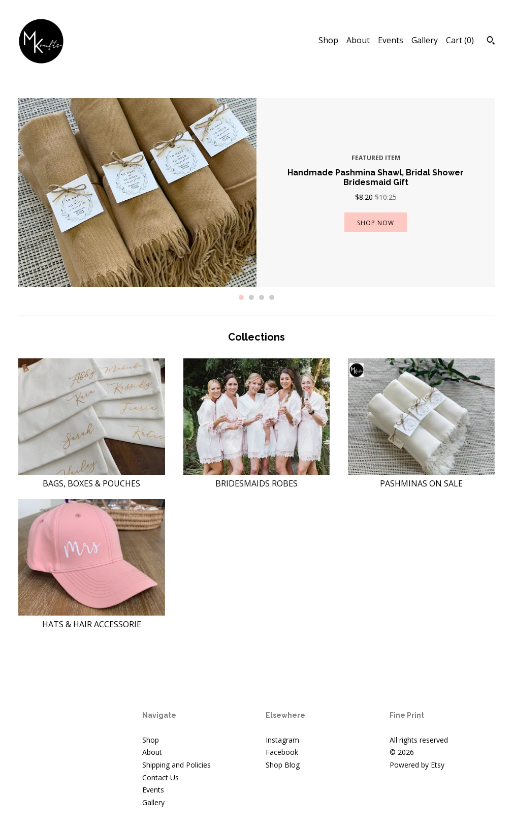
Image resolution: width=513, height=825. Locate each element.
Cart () (460, 40)
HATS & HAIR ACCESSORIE (91, 618)
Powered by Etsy (417, 765)
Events (390, 40)
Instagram (282, 740)
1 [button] (241, 297)
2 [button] (251, 297)
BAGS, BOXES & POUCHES (91, 477)
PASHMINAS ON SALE (421, 477)
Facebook (282, 752)
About (358, 40)
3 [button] (261, 297)
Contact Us (160, 777)
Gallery (424, 40)
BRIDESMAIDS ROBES (256, 477)
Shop (328, 40)
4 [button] (271, 297)
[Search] (491, 41)
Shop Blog (283, 765)
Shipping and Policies (176, 765)
